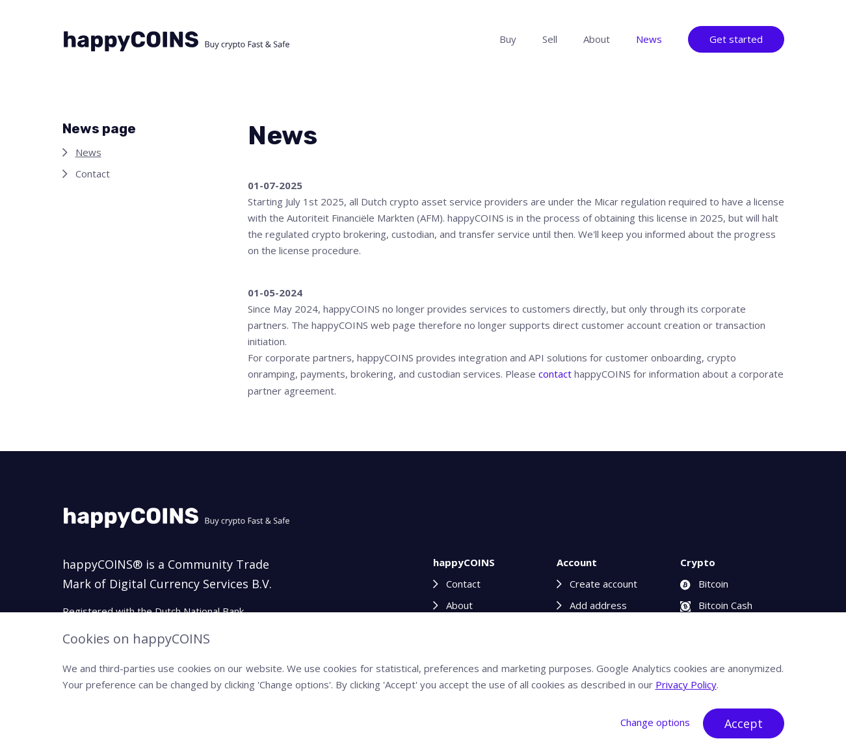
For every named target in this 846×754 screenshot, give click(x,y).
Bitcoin (704, 583)
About (596, 39)
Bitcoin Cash (716, 605)
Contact (92, 173)
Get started (736, 39)
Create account (603, 583)
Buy (507, 39)
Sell (549, 39)
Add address (598, 605)
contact (555, 373)
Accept (743, 723)
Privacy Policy (686, 684)
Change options (655, 722)
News (649, 39)
